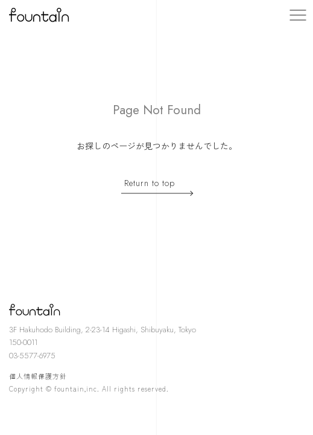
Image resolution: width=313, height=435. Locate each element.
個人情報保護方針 (38, 376)
